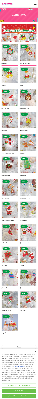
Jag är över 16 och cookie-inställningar (19, 387)
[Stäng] (35, 353)
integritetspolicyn (19, 367)
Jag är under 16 (19, 392)
